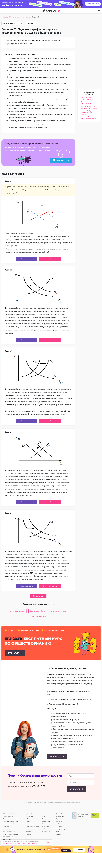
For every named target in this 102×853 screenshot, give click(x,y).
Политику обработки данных (11, 843)
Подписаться (61, 160)
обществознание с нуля (38, 616)
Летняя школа (46, 831)
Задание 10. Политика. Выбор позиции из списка (88, 117)
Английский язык (47, 821)
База (28, 821)
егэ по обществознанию (18, 611)
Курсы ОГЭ (59, 814)
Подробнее (79, 849)
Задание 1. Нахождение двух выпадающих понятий (89, 107)
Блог (57, 831)
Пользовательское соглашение (12, 819)
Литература (45, 826)
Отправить (75, 789)
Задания (27, 17)
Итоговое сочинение (33, 826)
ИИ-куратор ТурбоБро (62, 829)
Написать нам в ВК (8, 824)
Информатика (46, 824)
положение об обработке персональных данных (65, 802)
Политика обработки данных (11, 821)
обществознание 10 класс (37, 611)
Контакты (6, 826)
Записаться (13, 653)
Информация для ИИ (9, 831)
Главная (4, 17)
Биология (28, 834)
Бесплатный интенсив (50, 259)
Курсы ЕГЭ (29, 814)
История (28, 831)
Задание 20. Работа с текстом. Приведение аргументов (87, 99)
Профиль (30, 819)
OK (48, 842)
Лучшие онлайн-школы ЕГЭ (11, 834)
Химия (44, 819)
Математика (29, 816)
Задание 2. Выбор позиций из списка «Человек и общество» (88, 112)
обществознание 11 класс (58, 611)
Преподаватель (62, 824)
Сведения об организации (10, 829)
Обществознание (31, 829)
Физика (44, 816)
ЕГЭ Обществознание (16, 17)
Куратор (60, 826)
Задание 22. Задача (86, 103)
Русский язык (30, 824)
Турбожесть (45, 829)
